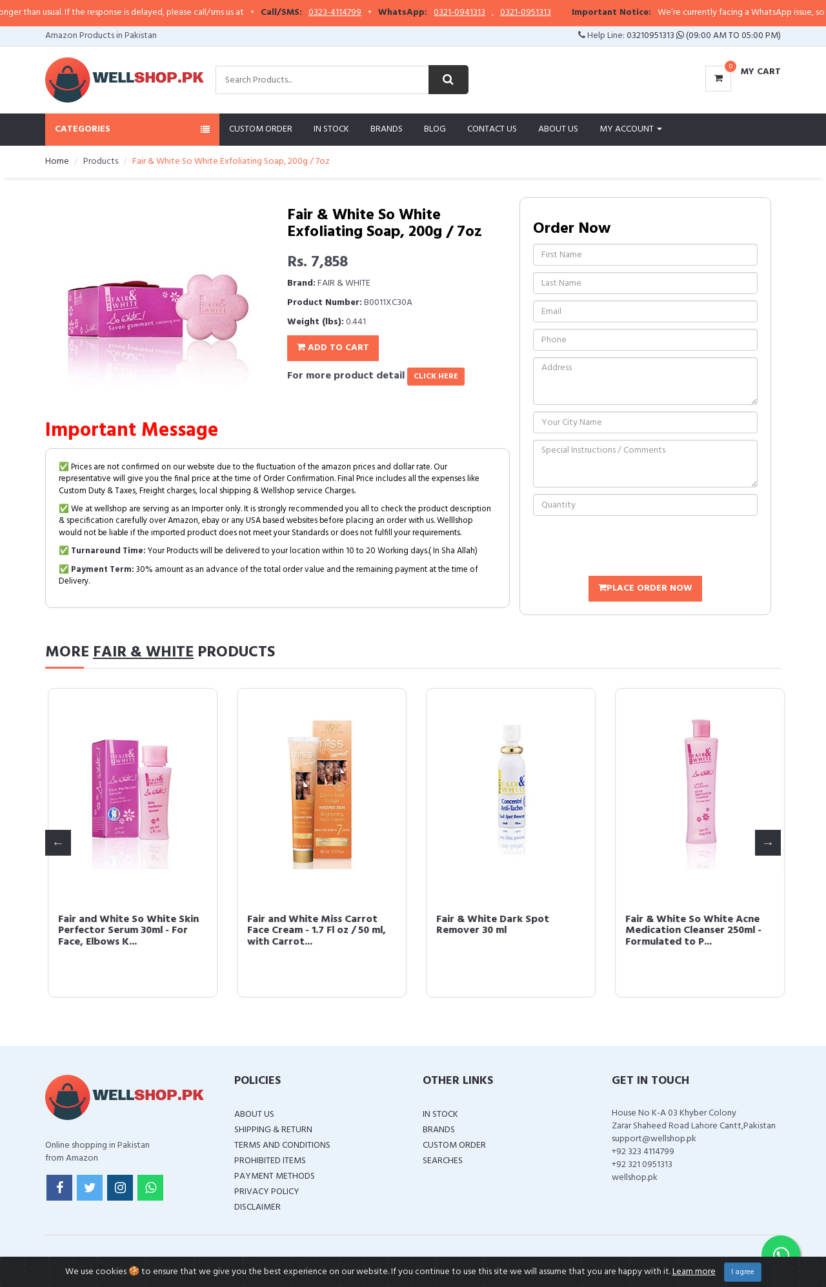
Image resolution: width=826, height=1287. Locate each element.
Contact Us (492, 129)
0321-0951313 (550, 12)
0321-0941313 (484, 12)
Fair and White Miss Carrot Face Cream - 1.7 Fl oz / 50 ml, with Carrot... (692, 930)
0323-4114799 (359, 12)
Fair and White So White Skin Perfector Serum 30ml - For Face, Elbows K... (504, 930)
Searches (443, 1161)
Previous (58, 843)
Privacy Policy (266, 1191)
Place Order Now (645, 588)
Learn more (694, 1271)
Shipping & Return (273, 1130)
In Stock (331, 129)
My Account (630, 129)
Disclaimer (257, 1207)
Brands (386, 129)
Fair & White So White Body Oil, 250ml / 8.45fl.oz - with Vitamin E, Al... (312, 930)
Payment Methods (274, 1176)
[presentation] (631, 547)
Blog (435, 129)
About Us (558, 129)
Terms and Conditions (282, 1145)
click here (436, 376)
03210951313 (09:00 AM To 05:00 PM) (704, 35)
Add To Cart (333, 347)
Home (57, 161)
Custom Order (260, 129)
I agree (742, 1272)
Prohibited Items (270, 1161)
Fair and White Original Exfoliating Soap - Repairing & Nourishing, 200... (127, 930)
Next (768, 843)
